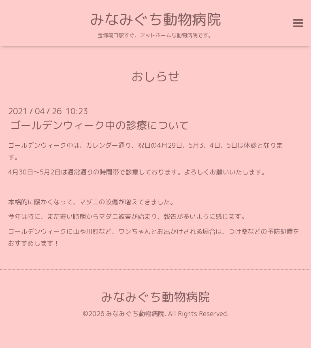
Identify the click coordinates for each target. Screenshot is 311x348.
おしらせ (155, 76)
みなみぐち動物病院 (155, 19)
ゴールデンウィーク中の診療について (99, 125)
